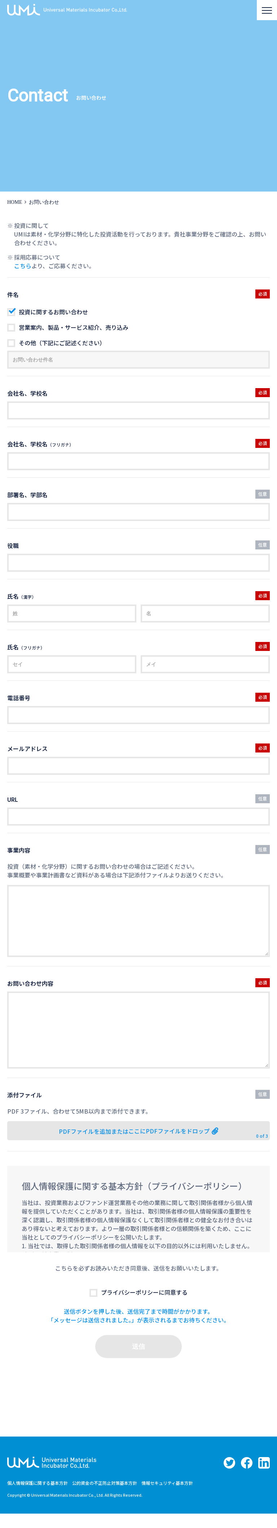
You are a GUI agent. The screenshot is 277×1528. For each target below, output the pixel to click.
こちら (22, 265)
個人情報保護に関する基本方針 (37, 1497)
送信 (138, 1361)
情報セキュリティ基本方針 (167, 1497)
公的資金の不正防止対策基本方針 (104, 1497)
